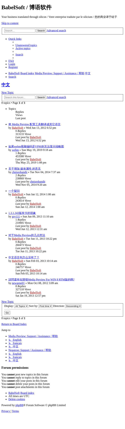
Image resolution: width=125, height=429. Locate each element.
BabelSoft (17, 127)
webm (15, 149)
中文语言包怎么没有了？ (23, 257)
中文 (5, 84)
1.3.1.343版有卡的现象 (22, 213)
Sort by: (40, 305)
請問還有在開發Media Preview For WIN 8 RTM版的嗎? (41, 279)
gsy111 (16, 216)
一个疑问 (14, 190)
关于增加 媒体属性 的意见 (24, 168)
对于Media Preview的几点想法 (26, 235)
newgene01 (18, 283)
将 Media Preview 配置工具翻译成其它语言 (34, 124)
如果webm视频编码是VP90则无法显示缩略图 (36, 146)
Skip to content (9, 23)
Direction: (67, 305)
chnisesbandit (19, 172)
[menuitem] (26, 45)
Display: (16, 305)
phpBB (19, 405)
